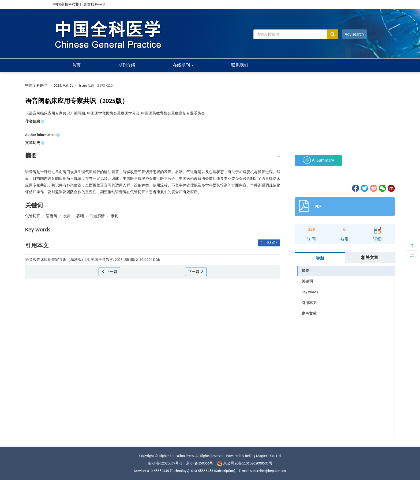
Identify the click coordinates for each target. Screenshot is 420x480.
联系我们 (239, 65)
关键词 (307, 281)
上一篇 (109, 271)
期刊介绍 (126, 65)
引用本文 (309, 302)
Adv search (354, 34)
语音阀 (51, 216)
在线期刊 (183, 65)
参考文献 (309, 313)
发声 (67, 216)
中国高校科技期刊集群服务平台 (79, 4)
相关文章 (369, 257)
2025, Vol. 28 (64, 85)
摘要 (305, 270)
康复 (114, 216)
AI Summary (318, 160)
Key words (310, 292)
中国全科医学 (36, 85)
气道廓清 (97, 216)
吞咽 (80, 216)
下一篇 (196, 271)
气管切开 (32, 216)
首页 (76, 65)
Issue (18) (86, 85)
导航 (320, 258)
